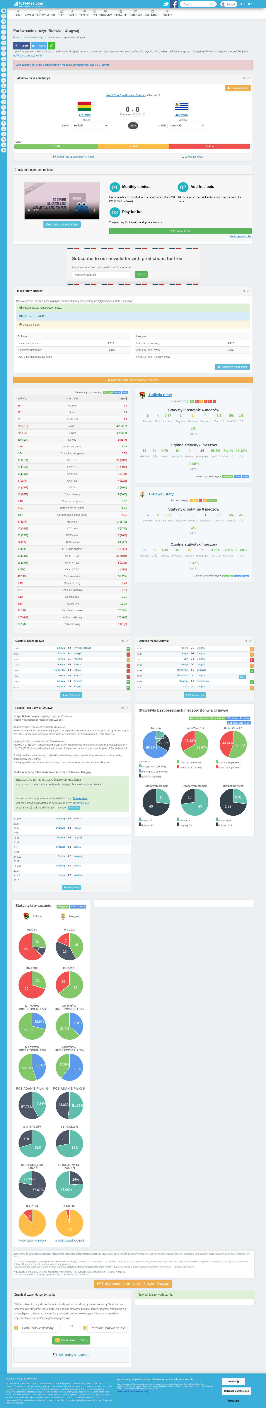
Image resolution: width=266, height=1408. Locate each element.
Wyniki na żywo (194, 156)
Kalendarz (152, 13)
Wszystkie (108, 393)
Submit (141, 274)
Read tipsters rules (241, 236)
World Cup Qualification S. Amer (126, 95)
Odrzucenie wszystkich (236, 1391)
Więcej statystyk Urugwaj (69, 1240)
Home (18, 13)
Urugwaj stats (81, 802)
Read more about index (233, 366)
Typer (72, 13)
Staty (155, 395)
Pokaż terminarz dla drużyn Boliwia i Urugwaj (133, 1284)
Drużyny (105, 13)
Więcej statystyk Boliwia (32, 1240)
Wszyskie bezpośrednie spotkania (207, 718)
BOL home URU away (238, 718)
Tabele (84, 13)
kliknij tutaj (74, 807)
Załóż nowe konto (180, 231)
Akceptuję (233, 1381)
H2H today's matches (73, 1355)
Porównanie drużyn (33, 37)
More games (71, 887)
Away (125, 393)
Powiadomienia (237, 88)
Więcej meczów (71, 695)
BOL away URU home (239, 723)
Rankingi (135, 13)
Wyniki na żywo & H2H (40, 13)
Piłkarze (120, 13)
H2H (94, 13)
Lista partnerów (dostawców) (132, 1391)
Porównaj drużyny (71, 1340)
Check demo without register (61, 224)
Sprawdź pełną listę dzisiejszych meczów (133, 379)
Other (167, 13)
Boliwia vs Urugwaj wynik (27, 55)
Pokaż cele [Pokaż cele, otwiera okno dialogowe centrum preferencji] (233, 1400)
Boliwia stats (80, 798)
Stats (61, 13)
